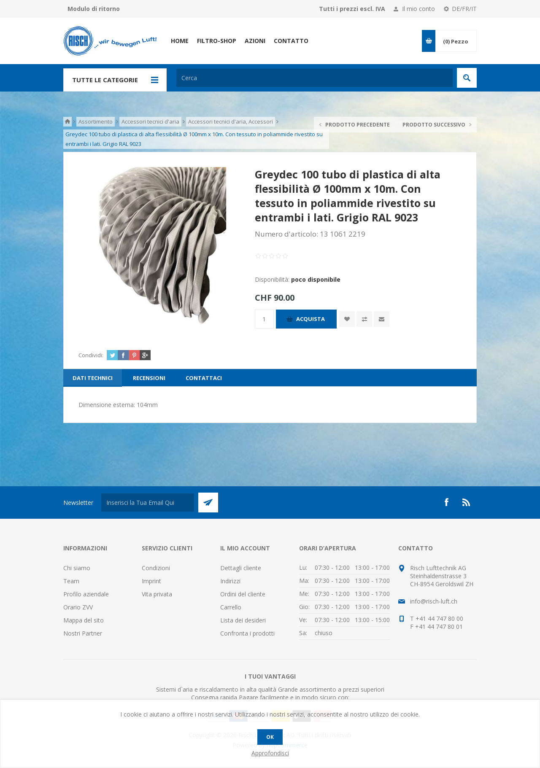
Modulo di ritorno (94, 9)
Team (71, 581)
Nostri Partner (82, 633)
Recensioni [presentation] (149, 378)
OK (270, 737)
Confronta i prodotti (247, 633)
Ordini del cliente (242, 594)
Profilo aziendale (86, 594)
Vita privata (157, 594)
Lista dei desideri (243, 620)
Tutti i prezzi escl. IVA (352, 9)
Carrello (230, 607)
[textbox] (314, 78)
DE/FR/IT (464, 9)
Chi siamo (76, 568)
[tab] (92, 378)
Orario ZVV (78, 607)
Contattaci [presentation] (204, 378)
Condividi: (90, 355)
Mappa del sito (83, 620)
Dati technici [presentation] (93, 378)
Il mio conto (418, 9)
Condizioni (156, 568)
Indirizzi (230, 581)
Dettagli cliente (240, 568)
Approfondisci (270, 753)
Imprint (151, 581)
